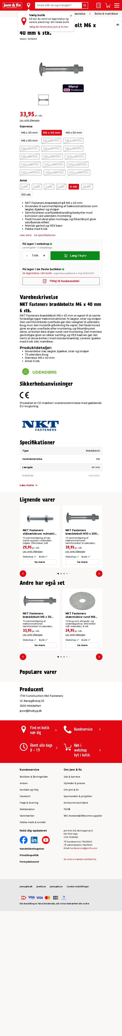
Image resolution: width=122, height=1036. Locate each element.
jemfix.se (41, 961)
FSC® (67, 883)
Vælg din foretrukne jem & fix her (48, 26)
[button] (58, 573)
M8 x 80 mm (29, 156)
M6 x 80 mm (51, 140)
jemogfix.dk (26, 961)
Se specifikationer (45, 235)
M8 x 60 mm (51, 148)
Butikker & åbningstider (34, 851)
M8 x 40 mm (73, 140)
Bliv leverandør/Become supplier (83, 890)
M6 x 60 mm (29, 140)
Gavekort (25, 870)
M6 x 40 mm (51, 132)
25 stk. (87, 186)
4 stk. (49, 186)
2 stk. (24, 186)
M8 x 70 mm (73, 148)
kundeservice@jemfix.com (83, 922)
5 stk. (61, 186)
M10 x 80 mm (30, 164)
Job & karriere (72, 851)
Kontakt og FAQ (29, 864)
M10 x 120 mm (77, 164)
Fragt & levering (29, 877)
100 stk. (26, 194)
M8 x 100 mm (52, 156)
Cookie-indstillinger (78, 961)
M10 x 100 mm (53, 164)
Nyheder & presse (74, 857)
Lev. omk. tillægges (29, 120)
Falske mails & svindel (33, 896)
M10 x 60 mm (75, 156)
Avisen (24, 857)
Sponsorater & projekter (78, 870)
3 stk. (36, 186)
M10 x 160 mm (54, 172)
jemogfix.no (56, 961)
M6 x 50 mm (74, 132)
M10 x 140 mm (30, 172)
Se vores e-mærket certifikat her (80, 933)
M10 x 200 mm (79, 172)
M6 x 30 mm (29, 132)
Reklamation (27, 883)
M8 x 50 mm (29, 148)
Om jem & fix (71, 864)
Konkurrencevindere (76, 877)
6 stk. (74, 186)
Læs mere (26, 235)
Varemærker (27, 890)
